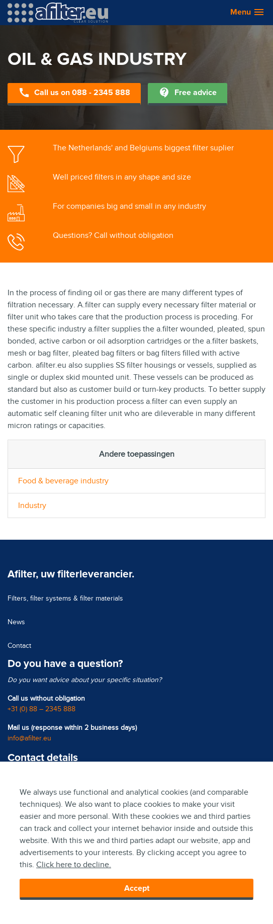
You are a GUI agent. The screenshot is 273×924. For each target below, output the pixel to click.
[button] (242, 12)
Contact (19, 645)
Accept (136, 888)
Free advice (187, 93)
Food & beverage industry (63, 480)
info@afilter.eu (29, 738)
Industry (32, 505)
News (16, 622)
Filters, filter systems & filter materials (65, 598)
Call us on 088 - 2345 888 (74, 93)
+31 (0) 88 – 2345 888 (41, 709)
